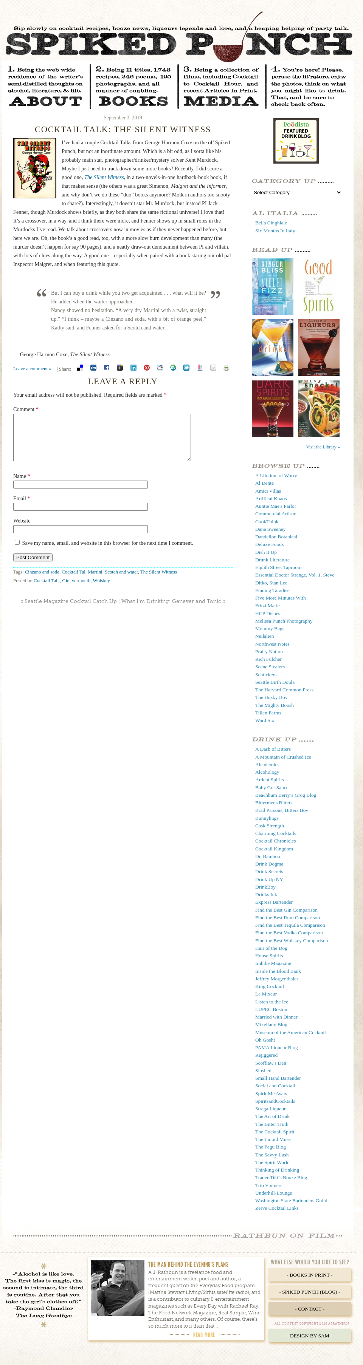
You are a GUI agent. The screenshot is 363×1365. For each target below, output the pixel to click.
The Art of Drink (272, 1116)
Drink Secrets (269, 871)
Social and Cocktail (275, 1085)
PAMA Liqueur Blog (276, 1047)
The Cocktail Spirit (275, 1132)
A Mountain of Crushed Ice (283, 757)
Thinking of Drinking (277, 1170)
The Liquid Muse (273, 1139)
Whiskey (101, 589)
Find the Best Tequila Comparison (290, 925)
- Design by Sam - (309, 1336)
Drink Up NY (269, 879)
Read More (204, 1335)
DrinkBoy (265, 887)
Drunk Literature (272, 560)
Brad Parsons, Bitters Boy (281, 810)
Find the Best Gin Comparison (286, 910)
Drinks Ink (266, 894)
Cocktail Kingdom (274, 849)
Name (21, 485)
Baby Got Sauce (272, 787)
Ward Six (264, 720)
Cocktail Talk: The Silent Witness (123, 129)
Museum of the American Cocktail (290, 1032)
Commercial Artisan (275, 513)
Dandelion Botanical (276, 537)
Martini (95, 581)
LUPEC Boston (271, 1009)
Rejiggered (266, 1055)
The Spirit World (272, 1162)
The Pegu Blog (270, 1147)
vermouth (81, 589)
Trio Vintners (268, 1185)
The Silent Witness (158, 581)
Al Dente (264, 483)
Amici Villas (268, 491)
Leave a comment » (32, 368)
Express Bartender (274, 902)
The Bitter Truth (272, 1124)
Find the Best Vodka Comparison (289, 932)
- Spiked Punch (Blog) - (309, 1292)
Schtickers (265, 674)
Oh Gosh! (265, 1040)
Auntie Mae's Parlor (275, 506)
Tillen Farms (268, 713)
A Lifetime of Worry (276, 475)
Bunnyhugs (267, 818)
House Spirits (269, 955)
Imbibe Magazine (273, 963)
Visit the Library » (323, 447)
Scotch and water (121, 581)
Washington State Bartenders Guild (291, 1200)
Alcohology (267, 772)
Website (22, 530)
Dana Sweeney (270, 529)
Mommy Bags (269, 628)
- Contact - (309, 1309)
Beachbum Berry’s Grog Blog (285, 795)
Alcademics (267, 764)
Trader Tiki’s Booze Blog (281, 1177)
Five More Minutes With (280, 598)
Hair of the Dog (271, 948)
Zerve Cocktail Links (277, 1208)
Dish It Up (266, 552)
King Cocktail (269, 986)
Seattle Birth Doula (275, 682)
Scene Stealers (270, 666)
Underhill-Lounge (273, 1193)
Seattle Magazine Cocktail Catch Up (71, 610)
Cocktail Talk (47, 589)
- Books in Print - (309, 1275)
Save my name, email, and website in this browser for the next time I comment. (107, 552)
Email (21, 507)
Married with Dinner (276, 1017)
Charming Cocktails (275, 833)
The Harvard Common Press (284, 690)
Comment (26, 409)
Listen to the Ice (271, 1002)
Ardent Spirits (269, 779)
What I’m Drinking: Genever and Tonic (171, 610)
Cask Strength (269, 826)
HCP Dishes (267, 613)
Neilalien (264, 636)
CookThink (267, 521)
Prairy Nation (269, 651)
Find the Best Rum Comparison (287, 917)
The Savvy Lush (272, 1155)
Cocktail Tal (73, 581)
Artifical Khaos (271, 498)
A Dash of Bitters (273, 749)
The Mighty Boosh (274, 705)
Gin (65, 589)
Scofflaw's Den (270, 1063)
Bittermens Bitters (274, 802)
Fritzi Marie (267, 605)
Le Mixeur (266, 994)
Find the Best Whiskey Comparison (291, 940)
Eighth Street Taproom (278, 567)
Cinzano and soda (42, 581)
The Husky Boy (271, 697)
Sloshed (263, 1070)
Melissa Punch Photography (284, 621)
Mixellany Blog (271, 1024)
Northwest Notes (272, 644)
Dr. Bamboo (267, 856)
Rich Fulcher (268, 659)
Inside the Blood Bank (278, 971)
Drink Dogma (269, 864)
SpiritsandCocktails (275, 1101)
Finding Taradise (272, 590)
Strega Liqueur (270, 1108)
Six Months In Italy (275, 230)
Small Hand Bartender (278, 1078)
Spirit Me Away (271, 1093)
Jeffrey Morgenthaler (276, 979)
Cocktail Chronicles (275, 841)
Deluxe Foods (269, 544)
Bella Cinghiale (271, 223)
